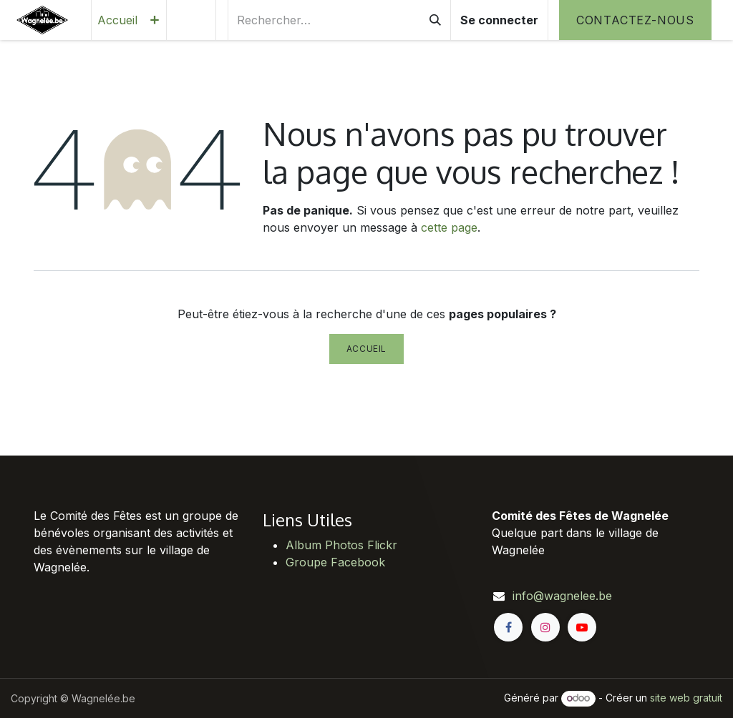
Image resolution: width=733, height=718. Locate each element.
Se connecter (499, 20)
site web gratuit (686, 698)
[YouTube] (582, 627)
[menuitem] (117, 20)
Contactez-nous (635, 20)
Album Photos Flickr (341, 545)
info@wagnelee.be (562, 596)
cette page (449, 227)
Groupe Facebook (335, 562)
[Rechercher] (435, 20)
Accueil (366, 348)
